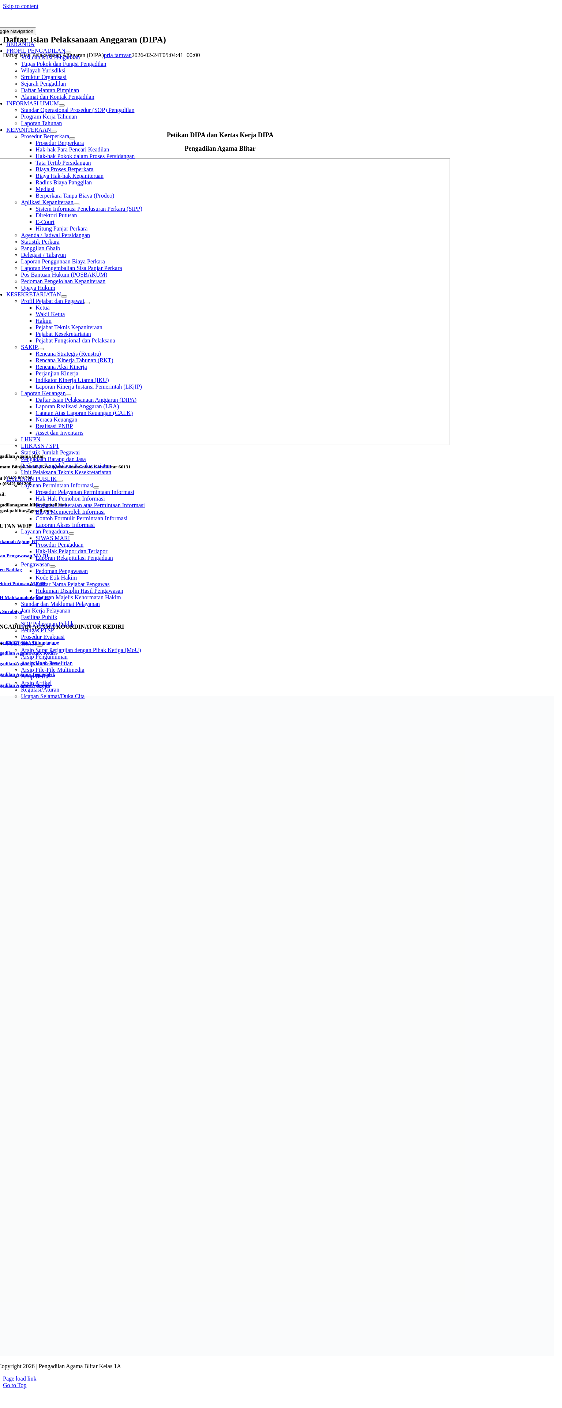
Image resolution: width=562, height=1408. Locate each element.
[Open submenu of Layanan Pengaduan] (71, 533)
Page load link (20, 1378)
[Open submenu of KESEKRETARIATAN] (64, 296)
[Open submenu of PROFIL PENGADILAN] (68, 53)
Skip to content (20, 6)
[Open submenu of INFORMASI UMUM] (62, 105)
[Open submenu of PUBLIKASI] (40, 645)
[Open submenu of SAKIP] (41, 349)
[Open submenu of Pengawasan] (53, 566)
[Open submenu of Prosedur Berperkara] (72, 138)
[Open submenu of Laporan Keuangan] (68, 395)
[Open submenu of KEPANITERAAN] (54, 132)
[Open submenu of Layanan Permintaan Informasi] (96, 487)
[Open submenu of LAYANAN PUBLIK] (60, 481)
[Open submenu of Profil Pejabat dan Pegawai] (87, 303)
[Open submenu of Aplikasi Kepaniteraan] (76, 204)
